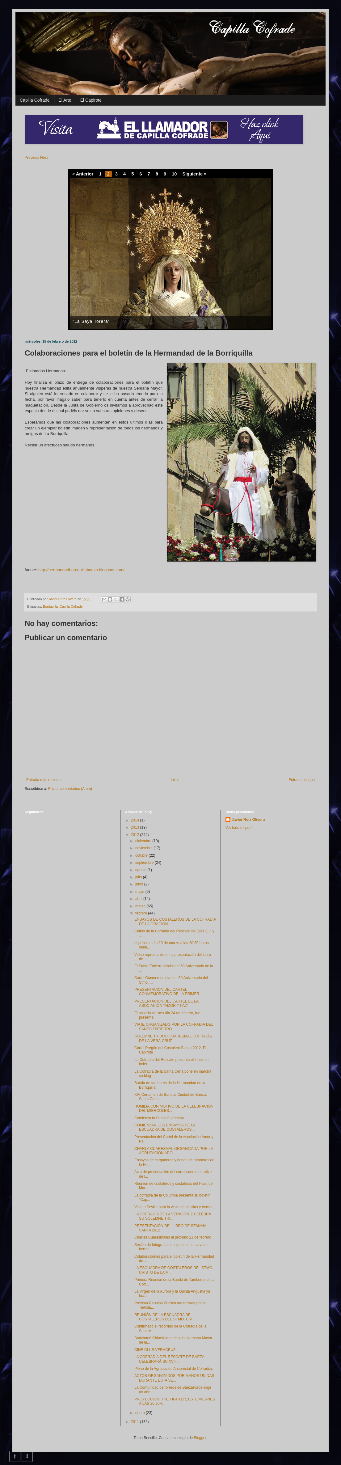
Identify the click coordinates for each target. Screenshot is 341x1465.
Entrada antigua (301, 780)
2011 (135, 1422)
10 (174, 173)
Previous (32, 157)
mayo (140, 891)
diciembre (143, 841)
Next (44, 157)
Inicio (175, 780)
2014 (135, 820)
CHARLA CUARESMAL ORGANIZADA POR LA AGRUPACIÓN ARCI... (173, 1150)
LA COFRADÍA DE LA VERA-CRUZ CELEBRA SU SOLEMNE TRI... (172, 1216)
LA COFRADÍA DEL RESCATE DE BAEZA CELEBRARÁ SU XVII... (169, 1359)
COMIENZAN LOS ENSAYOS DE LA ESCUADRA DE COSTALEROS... (164, 1127)
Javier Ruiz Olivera (63, 599)
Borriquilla (50, 606)
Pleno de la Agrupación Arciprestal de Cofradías (173, 1368)
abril (139, 899)
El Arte (65, 100)
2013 (135, 827)
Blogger (200, 1438)
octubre (142, 855)
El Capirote (91, 100)
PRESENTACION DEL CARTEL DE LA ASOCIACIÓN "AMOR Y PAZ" (166, 1003)
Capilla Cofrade (35, 100)
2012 (135, 835)
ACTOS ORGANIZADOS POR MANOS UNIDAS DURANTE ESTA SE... (174, 1378)
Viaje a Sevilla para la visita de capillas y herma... (175, 1207)
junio (139, 884)
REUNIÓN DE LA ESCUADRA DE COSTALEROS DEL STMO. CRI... (165, 1317)
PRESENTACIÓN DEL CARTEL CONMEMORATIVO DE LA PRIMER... (168, 991)
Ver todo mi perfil (239, 827)
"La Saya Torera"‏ (91, 321)
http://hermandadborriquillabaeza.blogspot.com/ (81, 570)
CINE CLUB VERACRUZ (154, 1350)
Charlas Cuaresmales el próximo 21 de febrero (172, 1237)
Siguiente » (194, 173)
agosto (141, 870)
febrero (141, 913)
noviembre (144, 848)
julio (139, 877)
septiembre (145, 862)
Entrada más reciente (43, 780)
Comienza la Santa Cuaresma (159, 1118)
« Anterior (82, 173)
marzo (141, 906)
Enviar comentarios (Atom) (70, 789)
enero (140, 1413)
